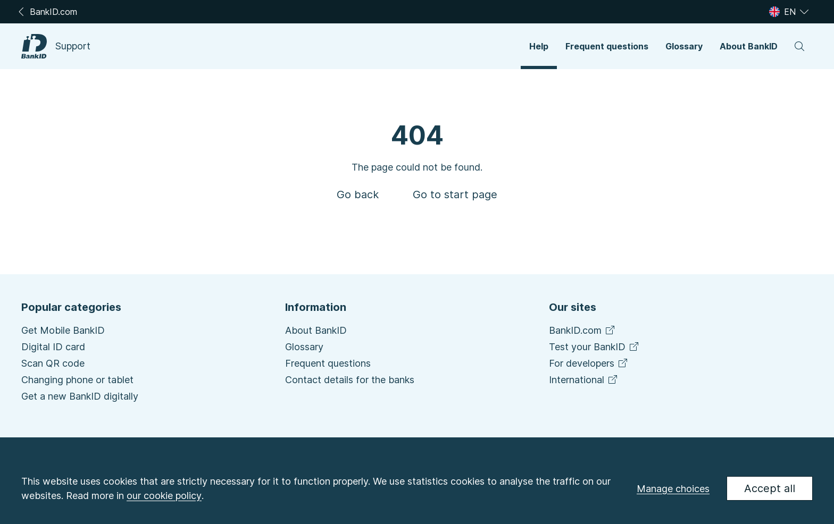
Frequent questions (328, 363)
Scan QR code (53, 363)
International (583, 379)
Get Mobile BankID (63, 330)
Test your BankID (593, 346)
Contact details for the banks (349, 379)
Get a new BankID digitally (79, 396)
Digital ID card (53, 346)
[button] (539, 46)
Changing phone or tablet (77, 379)
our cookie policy (164, 495)
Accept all (769, 488)
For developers (588, 363)
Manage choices (673, 488)
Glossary (304, 346)
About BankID (316, 330)
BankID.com (581, 330)
